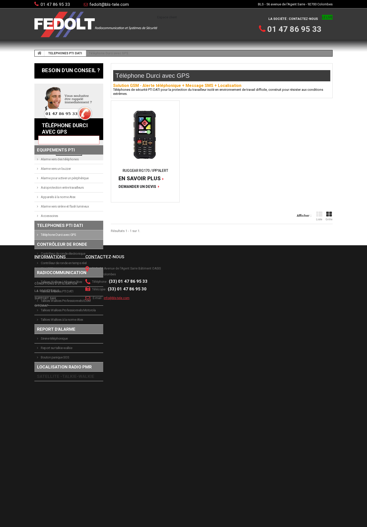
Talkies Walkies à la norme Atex (61, 369)
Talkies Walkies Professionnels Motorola (68, 360)
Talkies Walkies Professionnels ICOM (65, 350)
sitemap (41, 506)
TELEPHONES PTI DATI (65, 53)
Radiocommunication (61, 322)
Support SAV (45, 499)
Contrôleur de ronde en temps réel (63, 313)
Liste (319, 216)
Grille (329, 216)
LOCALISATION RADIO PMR (64, 416)
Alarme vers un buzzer (55, 218)
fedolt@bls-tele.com (109, 4)
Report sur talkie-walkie (56, 398)
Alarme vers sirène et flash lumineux (64, 256)
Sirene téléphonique (54, 388)
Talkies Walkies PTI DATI (56, 341)
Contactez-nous (303, 19)
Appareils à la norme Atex (57, 247)
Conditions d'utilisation (55, 484)
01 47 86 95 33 (55, 4)
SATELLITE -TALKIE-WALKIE (65, 426)
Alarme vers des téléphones (59, 209)
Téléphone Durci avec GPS (58, 284)
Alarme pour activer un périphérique (64, 228)
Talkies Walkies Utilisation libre (61, 331)
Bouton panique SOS (54, 407)
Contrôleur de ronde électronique (62, 303)
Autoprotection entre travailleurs (62, 237)
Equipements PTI (56, 199)
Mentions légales (49, 477)
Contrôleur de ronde (62, 294)
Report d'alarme (56, 378)
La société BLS (46, 492)
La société (277, 19)
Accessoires (49, 265)
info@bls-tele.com (116, 499)
